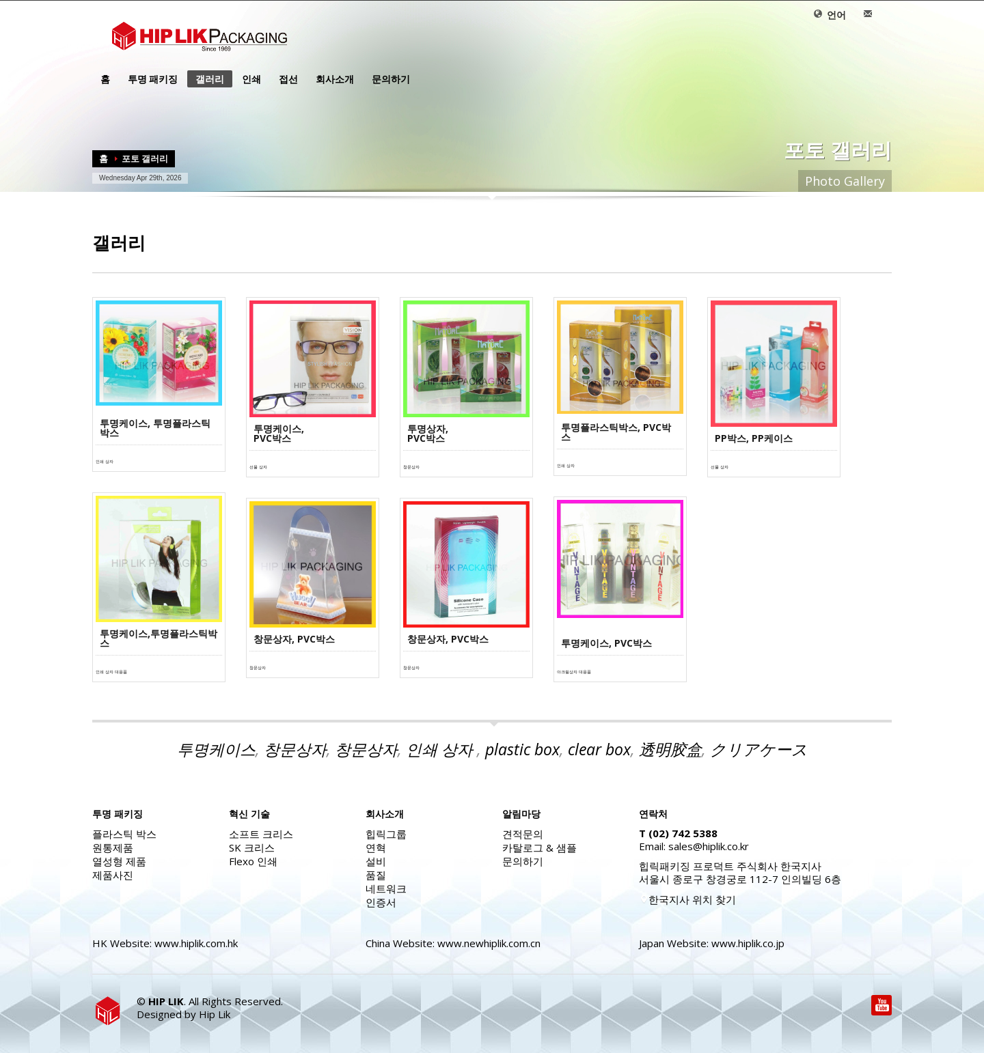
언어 (829, 14)
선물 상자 (258, 467)
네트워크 (386, 888)
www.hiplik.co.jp (747, 943)
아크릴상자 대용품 (574, 672)
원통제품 (112, 847)
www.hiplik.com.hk (196, 943)
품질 (376, 875)
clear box (599, 749)
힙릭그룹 (386, 834)
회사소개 (331, 79)
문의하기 (387, 79)
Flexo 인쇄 (253, 861)
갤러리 (209, 79)
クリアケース (759, 749)
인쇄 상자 (104, 461)
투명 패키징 (149, 79)
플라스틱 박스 (124, 834)
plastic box (522, 749)
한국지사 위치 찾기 (687, 899)
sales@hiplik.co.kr (708, 846)
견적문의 (522, 834)
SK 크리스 (252, 847)
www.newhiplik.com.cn (489, 943)
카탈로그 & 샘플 (539, 847)
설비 (376, 861)
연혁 (376, 847)
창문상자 (411, 467)
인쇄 (247, 79)
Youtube (881, 1005)
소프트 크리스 (261, 834)
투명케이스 (216, 749)
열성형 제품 (119, 861)
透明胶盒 (670, 749)
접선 (284, 79)
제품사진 (112, 875)
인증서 (381, 902)
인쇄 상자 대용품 (111, 672)
